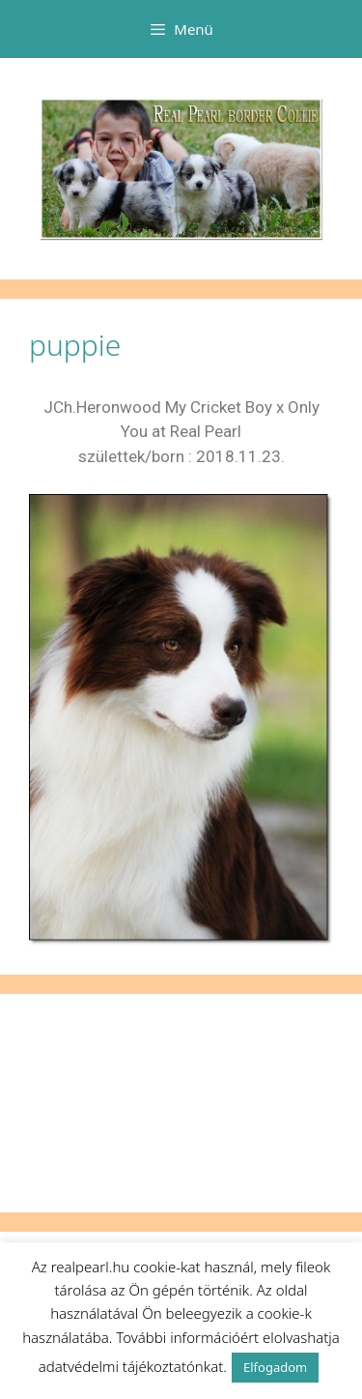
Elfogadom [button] (275, 1367)
